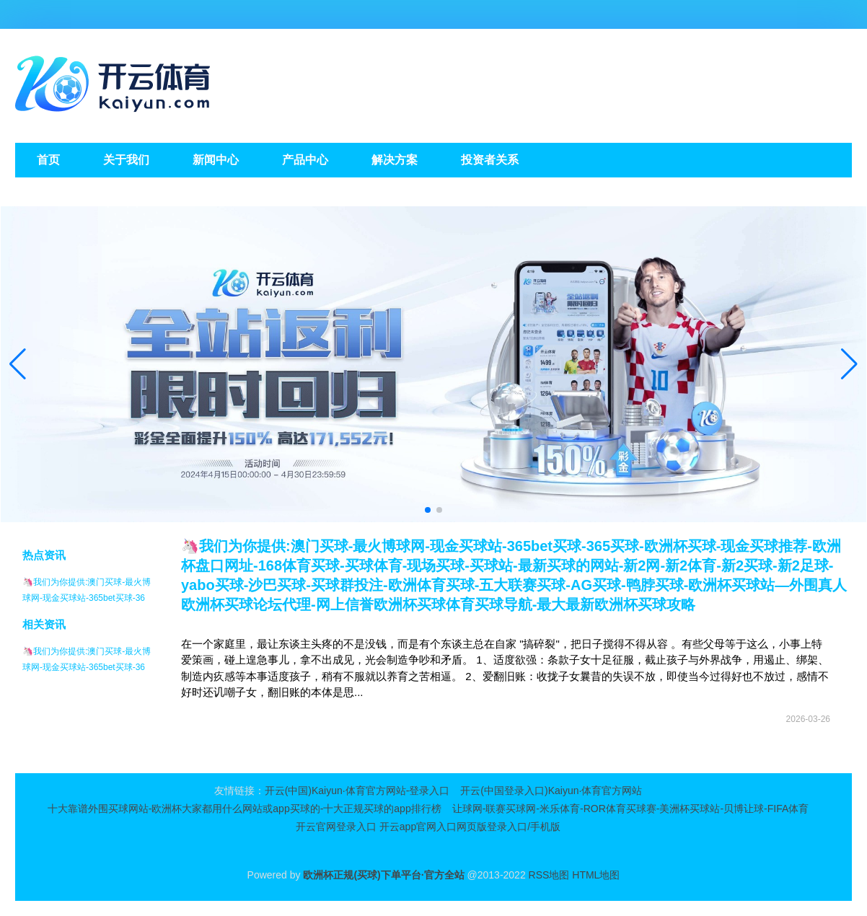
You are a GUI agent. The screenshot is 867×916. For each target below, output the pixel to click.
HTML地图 (596, 875)
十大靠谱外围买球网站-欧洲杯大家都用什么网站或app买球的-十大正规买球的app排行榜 (244, 808)
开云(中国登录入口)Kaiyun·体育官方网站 (551, 790)
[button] (849, 364)
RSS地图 (549, 875)
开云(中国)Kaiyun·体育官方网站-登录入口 (357, 790)
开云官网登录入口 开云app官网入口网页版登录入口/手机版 (428, 826)
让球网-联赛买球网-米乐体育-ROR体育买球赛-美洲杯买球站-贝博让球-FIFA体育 (630, 808)
